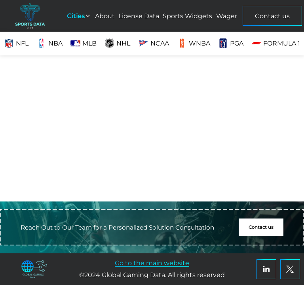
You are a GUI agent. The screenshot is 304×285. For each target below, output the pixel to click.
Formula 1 (275, 43)
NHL (117, 43)
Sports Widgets (187, 16)
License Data (138, 16)
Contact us (272, 16)
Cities (79, 16)
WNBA (193, 43)
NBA (49, 43)
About (105, 16)
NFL (16, 43)
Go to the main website (152, 263)
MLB (83, 43)
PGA (230, 43)
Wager (226, 16)
